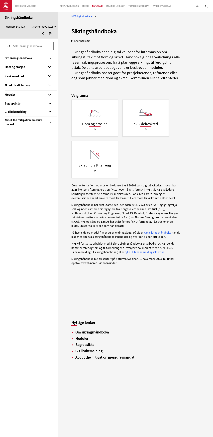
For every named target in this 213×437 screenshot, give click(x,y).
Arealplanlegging (69, 6)
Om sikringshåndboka (157, 232)
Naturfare (97, 6)
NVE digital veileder (82, 16)
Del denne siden (43, 34)
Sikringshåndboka (19, 17)
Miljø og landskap (115, 6)
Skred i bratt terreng (17, 85)
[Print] (50, 34)
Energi (85, 6)
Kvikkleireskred (14, 76)
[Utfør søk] (206, 5)
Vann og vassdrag (162, 6)
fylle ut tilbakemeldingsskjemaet (145, 252)
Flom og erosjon (15, 67)
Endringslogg (82, 40)
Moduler (10, 95)
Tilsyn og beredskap (138, 6)
